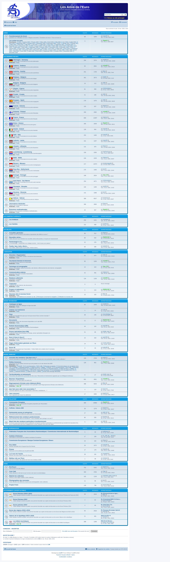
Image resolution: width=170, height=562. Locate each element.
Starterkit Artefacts (23, 367)
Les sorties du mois (16, 40)
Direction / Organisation (17, 255)
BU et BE (39, 366)
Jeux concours (14, 393)
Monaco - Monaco (19, 163)
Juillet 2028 (16, 47)
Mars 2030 (68, 50)
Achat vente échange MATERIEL (51, 371)
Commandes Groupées (17, 402)
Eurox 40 (12, 347)
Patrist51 (105, 449)
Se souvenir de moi (84, 531)
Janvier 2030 (52, 50)
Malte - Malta (17, 157)
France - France (18, 117)
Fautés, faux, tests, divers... (18, 246)
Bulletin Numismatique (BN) (18, 326)
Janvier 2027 (65, 43)
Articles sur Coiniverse (17, 310)
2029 (71, 47)
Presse (11, 449)
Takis (104, 471)
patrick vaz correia (108, 522)
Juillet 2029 (58, 48)
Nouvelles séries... (15, 237)
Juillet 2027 (42, 44)
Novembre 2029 (27, 50)
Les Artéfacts (13, 219)
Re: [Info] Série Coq (106, 504)
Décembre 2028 (64, 47)
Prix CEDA (12, 445)
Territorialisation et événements (20, 374)
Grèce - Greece (18, 123)
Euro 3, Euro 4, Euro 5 (16, 337)
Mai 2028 (69, 46)
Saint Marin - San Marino (21, 181)
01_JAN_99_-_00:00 (108, 435)
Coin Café (12, 471)
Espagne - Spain (18, 100)
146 (49, 544)
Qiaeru (73, 554)
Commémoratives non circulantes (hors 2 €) (28, 368)
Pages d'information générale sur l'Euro (22, 343)
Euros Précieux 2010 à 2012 (22, 493)
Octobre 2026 (30, 43)
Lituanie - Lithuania (19, 146)
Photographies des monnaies (19, 480)
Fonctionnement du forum (18, 36)
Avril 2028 (62, 46)
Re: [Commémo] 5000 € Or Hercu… (111, 499)
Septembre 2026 (20, 43)
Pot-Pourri (12, 467)
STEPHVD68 (106, 88)
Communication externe (17, 272)
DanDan (105, 416)
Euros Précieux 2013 (20, 499)
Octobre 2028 (43, 47)
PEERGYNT (106, 237)
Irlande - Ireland (18, 129)
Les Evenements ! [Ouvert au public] (15, 490)
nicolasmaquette (107, 163)
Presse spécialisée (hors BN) (19, 331)
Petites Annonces (15, 362)
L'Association (8, 251)
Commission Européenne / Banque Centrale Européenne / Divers (31, 440)
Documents (13, 320)
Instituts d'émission (16, 436)
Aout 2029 (66, 48)
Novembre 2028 (53, 47)
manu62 (105, 36)
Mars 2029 (29, 48)
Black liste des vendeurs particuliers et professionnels (27, 421)
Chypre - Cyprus (18, 88)
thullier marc (106, 331)
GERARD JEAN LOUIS (109, 475)
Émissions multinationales (18, 209)
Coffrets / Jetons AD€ (16, 408)
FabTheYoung (106, 151)
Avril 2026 (50, 42)
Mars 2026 (42, 42)
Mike (104, 494)
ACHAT (19, 366)
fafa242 (105, 105)
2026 (19, 42)
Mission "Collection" (10, 399)
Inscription (15, 528)
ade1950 (105, 325)
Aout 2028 (24, 47)
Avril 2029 (36, 48)
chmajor (105, 458)
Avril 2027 (20, 44)
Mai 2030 (16, 51)
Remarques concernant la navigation (46, 296)
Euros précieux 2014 (20, 505)
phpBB (60, 553)
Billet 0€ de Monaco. (106, 521)
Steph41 (105, 40)
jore (104, 169)
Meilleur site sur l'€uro (16, 458)
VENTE (48, 367)
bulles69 (105, 347)
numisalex (105, 219)
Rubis (17, 62)
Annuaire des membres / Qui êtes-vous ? (23, 357)
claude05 (105, 453)
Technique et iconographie (18, 266)
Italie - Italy (17, 134)
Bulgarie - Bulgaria (19, 83)
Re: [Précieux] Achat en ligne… (110, 493)
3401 (104, 82)
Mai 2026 (57, 42)
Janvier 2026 (26, 42)
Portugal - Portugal (19, 175)
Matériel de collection (16, 476)
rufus (104, 309)
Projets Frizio (13, 485)
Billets (43, 367)
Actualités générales (16, 233)
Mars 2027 (12, 44)
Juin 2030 (23, 51)
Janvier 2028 (38, 46)
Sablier (105, 77)
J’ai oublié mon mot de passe (69, 531)
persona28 (106, 506)
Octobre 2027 (69, 44)
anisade (105, 246)
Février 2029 (21, 48)
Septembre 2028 (33, 47)
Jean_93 (105, 174)
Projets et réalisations (16, 289)
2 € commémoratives (29, 366)
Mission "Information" (10, 301)
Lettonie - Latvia (18, 140)
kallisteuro (105, 431)
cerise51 (105, 65)
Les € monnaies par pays (11, 56)
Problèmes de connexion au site (26, 296)
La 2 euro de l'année (16, 454)
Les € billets (7, 229)
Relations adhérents (16, 278)
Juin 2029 (50, 48)
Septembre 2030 (47, 51)
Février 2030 (60, 50)
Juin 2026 (64, 42)
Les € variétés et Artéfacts (12, 216)
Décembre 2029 (37, 50)
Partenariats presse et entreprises (20, 412)
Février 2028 (46, 46)
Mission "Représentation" (11, 428)
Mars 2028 (54, 46)
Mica (104, 71)
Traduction (12, 284)
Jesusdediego (106, 314)
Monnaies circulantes (49, 366)
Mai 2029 (44, 48)
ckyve (104, 389)
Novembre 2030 (67, 51)
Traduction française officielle (63, 554)
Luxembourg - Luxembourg (22, 152)
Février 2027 (74, 43)
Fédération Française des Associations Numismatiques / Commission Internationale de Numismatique (44, 431)
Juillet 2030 (30, 51)
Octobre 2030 (57, 51)
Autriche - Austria (19, 71)
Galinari (105, 117)
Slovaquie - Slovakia (20, 186)
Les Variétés (13, 224)
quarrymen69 (106, 500)
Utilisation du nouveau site (65, 296)
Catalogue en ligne (15, 304)
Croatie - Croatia (18, 94)
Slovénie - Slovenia (19, 192)
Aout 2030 (38, 51)
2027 (59, 43)
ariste (104, 357)
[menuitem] (14, 22)
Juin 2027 (34, 44)
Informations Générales (17, 204)
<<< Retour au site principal (114, 18)
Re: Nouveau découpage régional (110, 510)
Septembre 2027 (59, 44)
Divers (6, 463)
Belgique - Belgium (19, 77)
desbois (105, 516)
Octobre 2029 (17, 50)
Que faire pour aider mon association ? (22, 389)
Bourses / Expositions (16, 379)
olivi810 (105, 59)
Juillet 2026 (72, 42)
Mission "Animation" (10, 354)
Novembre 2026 (40, 43)
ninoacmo (105, 197)
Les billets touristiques (21, 521)
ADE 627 (105, 412)
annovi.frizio (106, 484)
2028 (31, 46)
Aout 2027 (50, 44)
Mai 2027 (27, 44)
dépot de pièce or (106, 515)
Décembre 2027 (23, 46)
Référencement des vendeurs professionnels (24, 417)
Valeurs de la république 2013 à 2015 (21, 515)
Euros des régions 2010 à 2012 (19, 510)
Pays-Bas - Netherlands (21, 169)
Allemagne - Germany (20, 60)
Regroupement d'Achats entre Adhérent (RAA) (25, 383)
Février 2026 (35, 42)
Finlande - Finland (19, 111)
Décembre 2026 (51, 43)
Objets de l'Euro (35, 367)
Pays (11, 314)
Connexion (6, 528)
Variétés (15, 367)
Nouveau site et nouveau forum (19, 294)
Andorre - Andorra (19, 65)
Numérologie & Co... (16, 242)
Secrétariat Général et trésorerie (20, 261)
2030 (45, 50)
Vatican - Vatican (19, 198)
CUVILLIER (106, 343)
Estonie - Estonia (19, 106)
